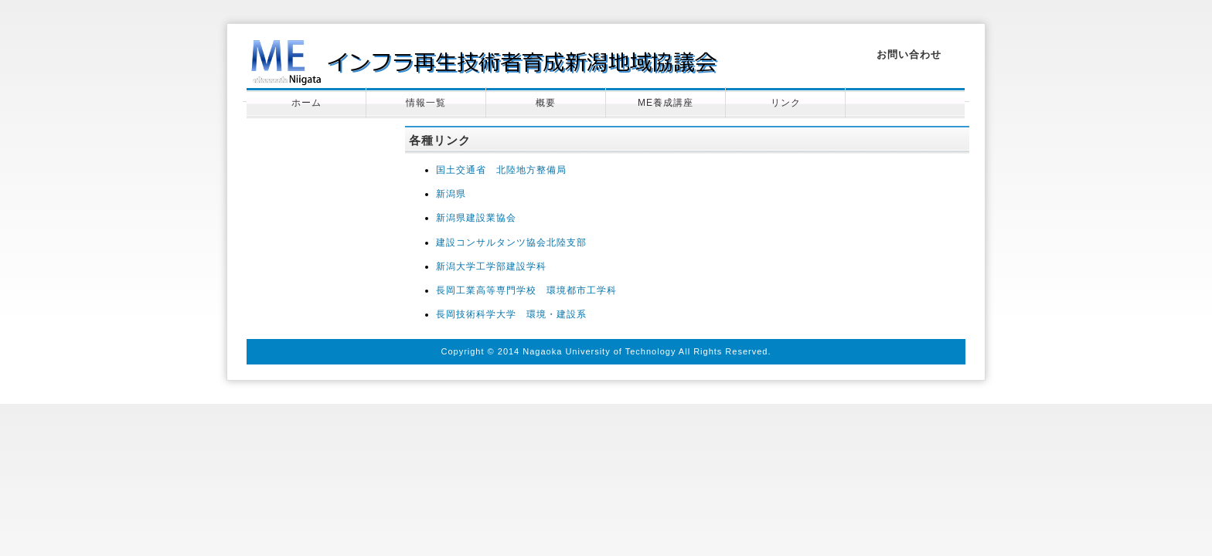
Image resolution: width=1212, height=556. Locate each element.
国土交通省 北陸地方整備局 (501, 169)
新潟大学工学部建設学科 (491, 266)
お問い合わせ (909, 54)
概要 (546, 102)
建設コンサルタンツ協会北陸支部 (511, 242)
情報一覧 (426, 102)
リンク (786, 102)
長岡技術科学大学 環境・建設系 (511, 314)
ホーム (306, 102)
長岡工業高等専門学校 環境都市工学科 (526, 290)
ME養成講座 (665, 102)
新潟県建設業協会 (476, 217)
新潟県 (451, 193)
